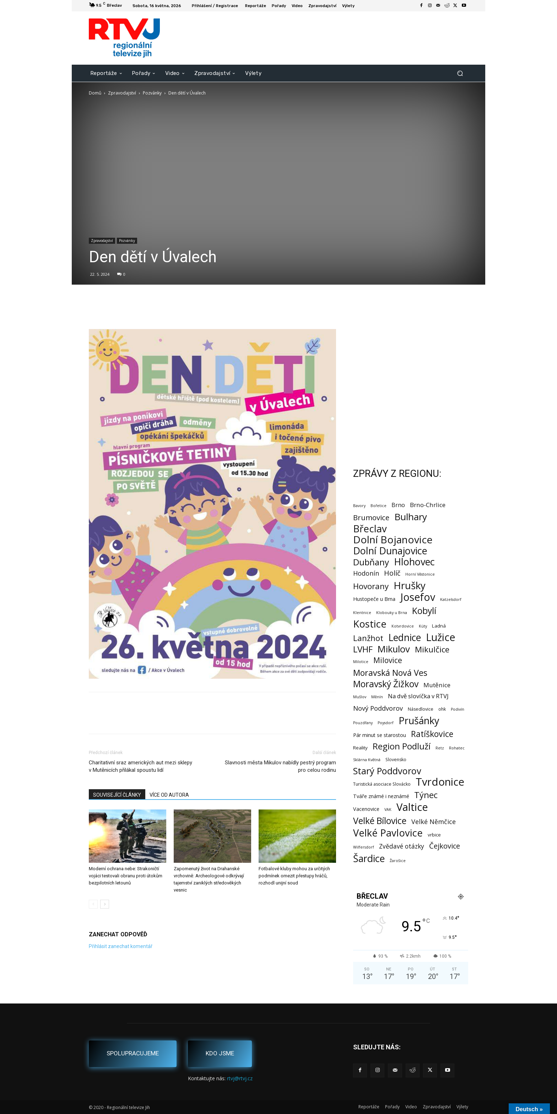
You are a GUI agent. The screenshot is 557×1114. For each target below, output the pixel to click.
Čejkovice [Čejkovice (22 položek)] (444, 846)
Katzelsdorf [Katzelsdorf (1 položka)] (450, 599)
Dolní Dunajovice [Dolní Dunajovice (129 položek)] (390, 550)
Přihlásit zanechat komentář (120, 946)
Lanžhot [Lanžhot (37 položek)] (368, 638)
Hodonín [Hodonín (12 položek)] (366, 573)
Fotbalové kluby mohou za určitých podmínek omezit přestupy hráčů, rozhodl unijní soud (294, 876)
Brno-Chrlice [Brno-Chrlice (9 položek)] (427, 504)
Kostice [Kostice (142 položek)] (369, 624)
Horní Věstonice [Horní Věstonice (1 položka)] (420, 574)
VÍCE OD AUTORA (169, 795)
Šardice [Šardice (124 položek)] (369, 858)
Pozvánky (152, 93)
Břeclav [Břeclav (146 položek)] (370, 528)
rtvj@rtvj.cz (240, 1078)
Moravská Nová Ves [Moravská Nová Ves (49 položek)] (390, 673)
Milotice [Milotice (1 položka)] (360, 661)
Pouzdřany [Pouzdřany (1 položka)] (363, 722)
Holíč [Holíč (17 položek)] (392, 573)
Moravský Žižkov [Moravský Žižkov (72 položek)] (385, 684)
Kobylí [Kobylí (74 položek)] (424, 610)
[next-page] (104, 904)
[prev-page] (93, 904)
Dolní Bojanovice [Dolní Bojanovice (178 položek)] (392, 539)
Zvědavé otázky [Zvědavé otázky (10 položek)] (401, 846)
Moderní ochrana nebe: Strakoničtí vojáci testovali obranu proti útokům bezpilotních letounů (125, 876)
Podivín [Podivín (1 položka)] (457, 709)
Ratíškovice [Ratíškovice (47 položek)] (432, 734)
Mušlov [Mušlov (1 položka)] (359, 696)
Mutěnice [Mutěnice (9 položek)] (436, 685)
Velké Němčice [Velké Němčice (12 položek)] (433, 821)
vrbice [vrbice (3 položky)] (434, 835)
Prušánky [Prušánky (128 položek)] (419, 720)
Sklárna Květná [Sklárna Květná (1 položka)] (366, 759)
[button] (459, 73)
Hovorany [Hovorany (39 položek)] (371, 586)
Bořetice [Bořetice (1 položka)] (378, 505)
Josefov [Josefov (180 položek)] (417, 597)
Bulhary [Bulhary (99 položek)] (410, 517)
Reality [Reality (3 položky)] (360, 747)
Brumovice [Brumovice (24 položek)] (371, 517)
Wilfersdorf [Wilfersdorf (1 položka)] (363, 847)
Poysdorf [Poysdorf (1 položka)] (386, 722)
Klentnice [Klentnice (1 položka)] (362, 612)
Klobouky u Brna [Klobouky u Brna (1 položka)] (391, 612)
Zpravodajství (122, 93)
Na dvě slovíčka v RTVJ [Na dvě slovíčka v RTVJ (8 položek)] (418, 696)
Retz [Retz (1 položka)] (440, 748)
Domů (95, 93)
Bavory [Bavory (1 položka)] (359, 505)
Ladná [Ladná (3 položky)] (439, 626)
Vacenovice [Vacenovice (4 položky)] (366, 809)
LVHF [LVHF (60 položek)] (363, 649)
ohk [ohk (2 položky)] (442, 709)
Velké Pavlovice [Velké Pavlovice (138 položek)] (388, 832)
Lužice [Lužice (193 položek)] (440, 637)
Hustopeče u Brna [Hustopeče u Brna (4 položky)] (374, 599)
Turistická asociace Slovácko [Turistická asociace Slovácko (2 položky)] (382, 784)
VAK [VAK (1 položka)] (387, 809)
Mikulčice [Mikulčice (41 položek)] (432, 649)
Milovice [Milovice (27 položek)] (387, 660)
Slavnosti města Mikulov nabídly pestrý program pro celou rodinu (280, 766)
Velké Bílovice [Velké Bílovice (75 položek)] (379, 820)
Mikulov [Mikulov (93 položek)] (394, 649)
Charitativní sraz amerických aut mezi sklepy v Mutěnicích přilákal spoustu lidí (140, 766)
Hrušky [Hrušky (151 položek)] (410, 585)
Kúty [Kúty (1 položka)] (423, 626)
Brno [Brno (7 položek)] (398, 505)
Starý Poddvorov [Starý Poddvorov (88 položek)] (387, 771)
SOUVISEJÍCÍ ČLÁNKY (117, 795)
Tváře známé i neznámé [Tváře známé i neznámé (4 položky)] (381, 796)
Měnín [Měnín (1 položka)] (377, 696)
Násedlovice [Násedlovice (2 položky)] (420, 709)
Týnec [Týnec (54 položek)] (426, 795)
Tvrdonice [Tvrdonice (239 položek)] (440, 782)
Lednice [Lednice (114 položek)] (404, 637)
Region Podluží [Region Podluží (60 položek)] (402, 746)
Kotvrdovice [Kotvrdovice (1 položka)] (402, 626)
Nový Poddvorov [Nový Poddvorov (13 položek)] (378, 708)
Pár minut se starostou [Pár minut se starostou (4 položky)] (379, 735)
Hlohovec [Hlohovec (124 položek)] (414, 561)
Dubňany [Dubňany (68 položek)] (371, 562)
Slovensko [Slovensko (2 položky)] (395, 760)
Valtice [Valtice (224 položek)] (412, 807)
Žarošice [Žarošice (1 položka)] (398, 860)
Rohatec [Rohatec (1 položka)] (457, 748)
